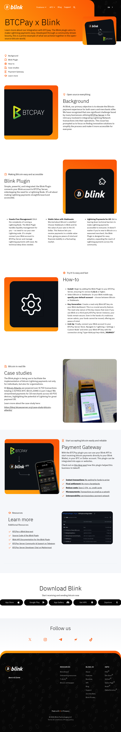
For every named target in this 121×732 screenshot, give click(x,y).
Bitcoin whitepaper (67, 683)
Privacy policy (69, 720)
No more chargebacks (83, 483)
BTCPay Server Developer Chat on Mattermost (32, 547)
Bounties (89, 679)
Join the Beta (90, 694)
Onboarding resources (68, 675)
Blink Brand (64, 672)
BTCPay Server (97, 115)
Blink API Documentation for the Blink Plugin (31, 539)
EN (109, 7)
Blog (60, 7)
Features (89, 675)
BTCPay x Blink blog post (22, 531)
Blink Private (90, 697)
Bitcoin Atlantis (14, 388)
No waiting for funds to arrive (88, 480)
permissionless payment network (87, 495)
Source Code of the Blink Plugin (25, 535)
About (88, 672)
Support (67, 7)
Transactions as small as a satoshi (88, 491)
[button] (41, 7)
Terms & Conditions (54, 720)
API (87, 683)
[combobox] (110, 7)
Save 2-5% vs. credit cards (84, 487)
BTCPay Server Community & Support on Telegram (33, 543)
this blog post (80, 465)
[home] (13, 7)
